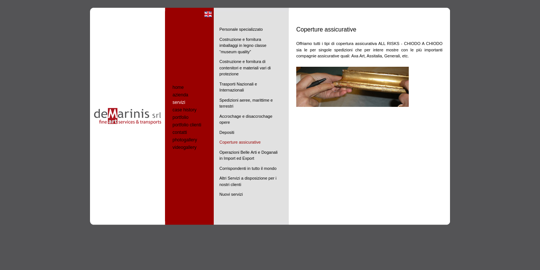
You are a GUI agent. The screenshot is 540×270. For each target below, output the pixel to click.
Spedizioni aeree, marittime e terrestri (246, 103)
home (178, 87)
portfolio (180, 117)
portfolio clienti (186, 125)
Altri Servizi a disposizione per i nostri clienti (247, 181)
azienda (180, 95)
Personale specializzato (241, 29)
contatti (179, 132)
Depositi (226, 132)
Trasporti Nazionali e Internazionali (238, 87)
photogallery (184, 139)
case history (184, 109)
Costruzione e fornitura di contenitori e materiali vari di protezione (245, 67)
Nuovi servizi (231, 194)
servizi (178, 102)
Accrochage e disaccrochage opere (245, 119)
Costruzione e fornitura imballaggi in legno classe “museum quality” (242, 45)
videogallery (184, 147)
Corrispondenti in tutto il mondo (247, 168)
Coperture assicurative (240, 142)
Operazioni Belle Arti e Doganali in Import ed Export (248, 155)
